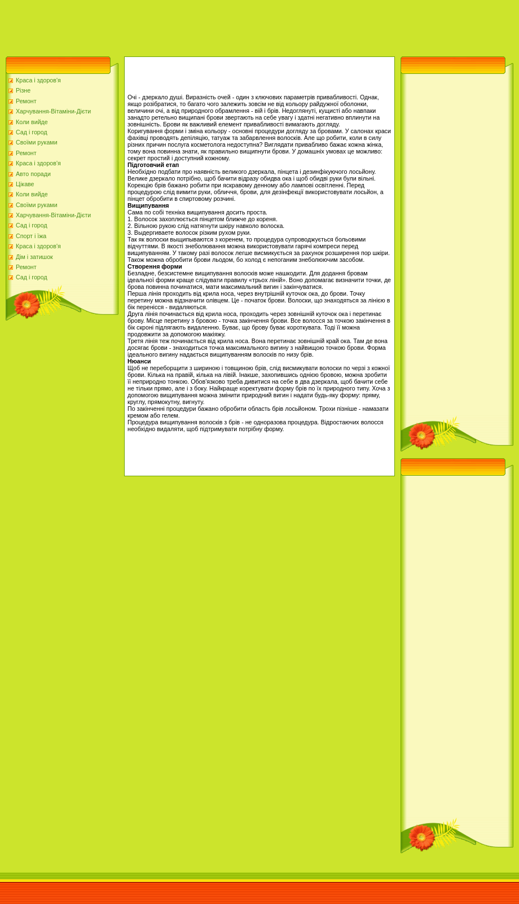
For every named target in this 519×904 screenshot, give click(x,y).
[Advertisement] (205, 25)
